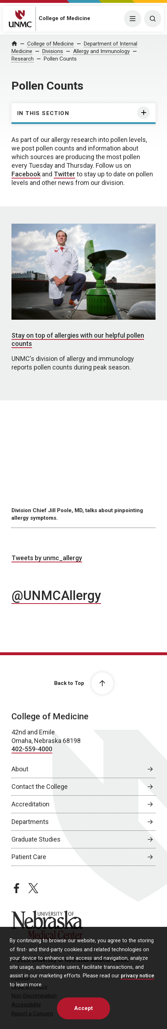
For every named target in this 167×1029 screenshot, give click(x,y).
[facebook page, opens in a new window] (16, 888)
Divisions (52, 51)
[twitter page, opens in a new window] (33, 888)
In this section (43, 113)
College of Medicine (64, 18)
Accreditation (30, 804)
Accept (83, 1008)
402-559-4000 (31, 749)
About (19, 769)
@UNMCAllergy (56, 595)
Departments (30, 821)
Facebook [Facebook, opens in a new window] (25, 174)
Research (22, 59)
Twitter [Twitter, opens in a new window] (64, 174)
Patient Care (28, 857)
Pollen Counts (60, 59)
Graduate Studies (36, 839)
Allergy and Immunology (101, 51)
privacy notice (137, 976)
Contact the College (39, 786)
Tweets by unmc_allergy (46, 558)
